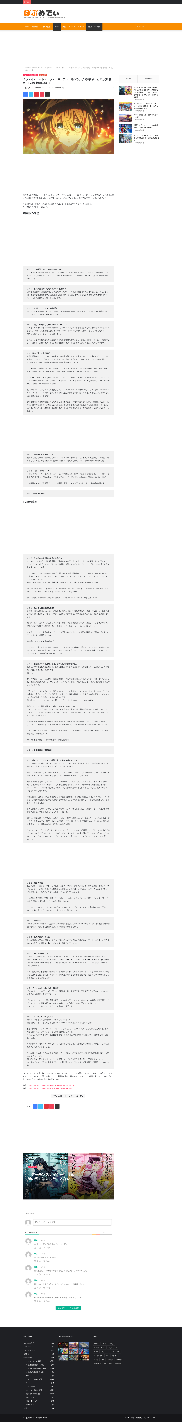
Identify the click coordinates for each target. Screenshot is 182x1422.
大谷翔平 (35, 27)
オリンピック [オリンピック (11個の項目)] (113, 1348)
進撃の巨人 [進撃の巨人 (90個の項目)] (97, 1364)
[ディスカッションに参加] (72, 1222)
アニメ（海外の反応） (46, 68)
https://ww (32, 1088)
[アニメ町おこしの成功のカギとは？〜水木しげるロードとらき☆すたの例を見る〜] (125, 106)
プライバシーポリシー (151, 1418)
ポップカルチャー (30, 1350)
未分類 (26, 1354)
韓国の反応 (30, 1405)
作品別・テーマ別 (93, 27)
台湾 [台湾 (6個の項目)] (103, 1360)
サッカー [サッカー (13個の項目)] (104, 1352)
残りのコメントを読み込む (68, 1308)
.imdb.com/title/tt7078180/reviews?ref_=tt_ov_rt (56, 1088)
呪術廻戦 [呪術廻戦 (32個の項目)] (110, 1360)
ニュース (72, 27)
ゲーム (28, 1376)
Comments (148, 79)
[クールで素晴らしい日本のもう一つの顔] (125, 118)
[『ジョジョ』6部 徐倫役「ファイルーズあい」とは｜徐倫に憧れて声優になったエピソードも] (73, 1357)
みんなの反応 (32, 1167)
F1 (29, 1383)
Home (26, 68)
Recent (128, 79)
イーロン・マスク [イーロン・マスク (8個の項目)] (108, 1344)
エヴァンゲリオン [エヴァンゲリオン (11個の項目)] (99, 1348)
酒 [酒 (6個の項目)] (105, 1364)
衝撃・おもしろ (31, 1401)
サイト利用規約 (136, 1418)
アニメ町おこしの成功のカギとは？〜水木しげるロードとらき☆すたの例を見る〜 (146, 106)
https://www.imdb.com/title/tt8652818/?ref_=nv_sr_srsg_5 (51, 1085)
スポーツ (81, 27)
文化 (64, 27)
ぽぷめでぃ (28, 88)
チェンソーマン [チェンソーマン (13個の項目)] (115, 1352)
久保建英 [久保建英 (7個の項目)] (114, 1356)
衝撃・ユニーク (30, 1408)
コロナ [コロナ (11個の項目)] (96, 1352)
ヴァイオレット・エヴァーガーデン (68, 1096)
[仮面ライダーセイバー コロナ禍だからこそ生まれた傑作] (125, 128)
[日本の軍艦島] (84, 1345)
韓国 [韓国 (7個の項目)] (110, 1364)
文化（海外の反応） (33, 1394)
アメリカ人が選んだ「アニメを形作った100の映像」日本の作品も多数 (146, 138)
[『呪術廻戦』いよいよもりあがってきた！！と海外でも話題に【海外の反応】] (63, 1345)
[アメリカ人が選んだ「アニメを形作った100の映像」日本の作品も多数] (125, 138)
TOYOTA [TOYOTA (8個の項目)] (96, 1344)
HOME (27, 27)
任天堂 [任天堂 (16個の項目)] (96, 1360)
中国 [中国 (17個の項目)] (107, 1356)
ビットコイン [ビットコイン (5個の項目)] (98, 1356)
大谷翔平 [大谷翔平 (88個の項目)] (119, 1360)
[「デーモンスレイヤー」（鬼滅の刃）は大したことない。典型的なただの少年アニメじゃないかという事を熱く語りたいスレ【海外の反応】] (125, 90)
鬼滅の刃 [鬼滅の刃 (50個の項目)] (118, 1364)
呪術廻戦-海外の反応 (36, 1365)
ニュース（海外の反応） (35, 1390)
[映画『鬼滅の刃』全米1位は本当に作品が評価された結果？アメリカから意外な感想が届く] (84, 1357)
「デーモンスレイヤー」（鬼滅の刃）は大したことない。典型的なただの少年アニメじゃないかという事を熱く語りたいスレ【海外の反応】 (146, 92)
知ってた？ (30, 1397)
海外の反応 (46, 27)
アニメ (57, 27)
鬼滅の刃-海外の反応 (36, 1372)
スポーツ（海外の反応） (35, 1379)
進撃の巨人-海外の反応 (37, 1368)
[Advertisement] (114, 12)
